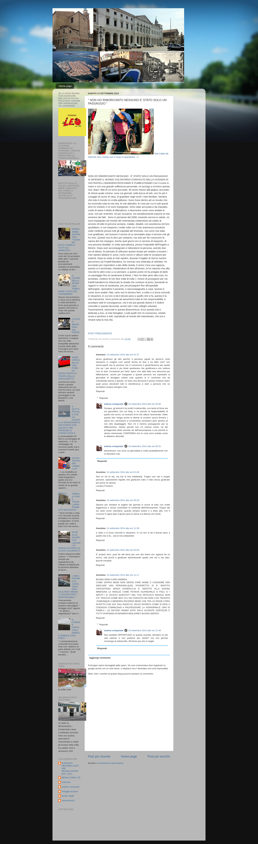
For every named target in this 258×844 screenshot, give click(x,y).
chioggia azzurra (70, 791)
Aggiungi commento (100, 658)
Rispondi (100, 391)
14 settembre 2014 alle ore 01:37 (123, 354)
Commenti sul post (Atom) (110, 763)
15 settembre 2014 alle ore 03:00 (123, 550)
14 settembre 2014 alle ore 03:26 (123, 500)
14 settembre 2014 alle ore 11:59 (123, 528)
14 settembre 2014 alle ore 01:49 (123, 472)
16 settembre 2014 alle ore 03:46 (144, 404)
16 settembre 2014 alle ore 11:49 (144, 630)
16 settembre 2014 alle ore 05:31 (144, 446)
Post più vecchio (158, 756)
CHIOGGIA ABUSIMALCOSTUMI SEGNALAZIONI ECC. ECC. (70, 768)
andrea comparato (113, 404)
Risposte (103, 398)
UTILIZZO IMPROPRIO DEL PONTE (76, 326)
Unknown (66, 782)
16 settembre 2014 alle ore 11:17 (123, 575)
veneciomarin (68, 800)
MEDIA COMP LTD (71, 777)
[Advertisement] (148, 166)
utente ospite (68, 796)
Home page (65, 86)
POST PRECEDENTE (100, 333)
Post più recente (99, 756)
